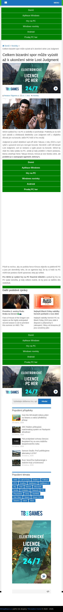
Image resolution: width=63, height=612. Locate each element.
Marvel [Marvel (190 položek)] (28, 487)
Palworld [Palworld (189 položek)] (35, 490)
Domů (31, 10)
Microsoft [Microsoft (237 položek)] (37, 487)
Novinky (36, 96)
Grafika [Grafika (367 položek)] (23, 483)
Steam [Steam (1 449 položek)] (26, 497)
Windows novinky (31, 26)
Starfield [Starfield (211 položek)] (35, 494)
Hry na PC (31, 21)
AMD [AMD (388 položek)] (15, 480)
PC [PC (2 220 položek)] (43, 490)
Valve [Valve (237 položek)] (25, 501)
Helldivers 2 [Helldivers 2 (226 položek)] (44, 483)
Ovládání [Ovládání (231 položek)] (25, 490)
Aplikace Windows (31, 15)
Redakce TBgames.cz (11, 96)
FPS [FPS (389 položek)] (15, 483)
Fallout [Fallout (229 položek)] (45, 480)
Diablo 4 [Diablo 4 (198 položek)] (36, 480)
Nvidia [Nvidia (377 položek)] (15, 490)
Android (30, 32)
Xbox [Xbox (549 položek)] (32, 501)
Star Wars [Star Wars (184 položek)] (17, 497)
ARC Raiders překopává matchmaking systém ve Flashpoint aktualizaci (36, 429)
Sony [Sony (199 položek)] (27, 494)
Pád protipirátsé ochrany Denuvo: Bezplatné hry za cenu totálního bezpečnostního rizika (35, 441)
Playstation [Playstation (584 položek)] (17, 494)
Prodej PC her (31, 37)
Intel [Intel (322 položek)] (21, 487)
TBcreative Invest (34, 609)
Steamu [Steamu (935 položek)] (16, 501)
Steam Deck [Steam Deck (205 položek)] (37, 497)
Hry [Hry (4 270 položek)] (14, 487)
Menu (56, 3)
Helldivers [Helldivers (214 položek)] (33, 483)
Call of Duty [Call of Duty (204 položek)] (25, 480)
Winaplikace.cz (6, 609)
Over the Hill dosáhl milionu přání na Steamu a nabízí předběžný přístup (35, 417)
